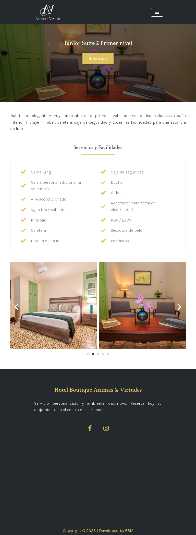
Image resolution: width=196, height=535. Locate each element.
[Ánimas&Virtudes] (48, 12)
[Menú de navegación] (157, 12)
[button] (16, 306)
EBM (129, 530)
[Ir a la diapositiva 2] (93, 354)
